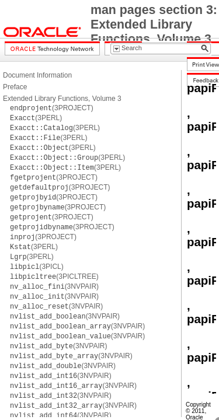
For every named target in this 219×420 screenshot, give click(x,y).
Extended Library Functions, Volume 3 (62, 98)
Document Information (37, 75)
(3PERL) (36, 118)
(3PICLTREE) (54, 276)
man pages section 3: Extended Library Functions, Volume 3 (154, 24)
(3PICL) (37, 266)
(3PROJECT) (51, 108)
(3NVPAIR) (54, 286)
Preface (15, 87)
